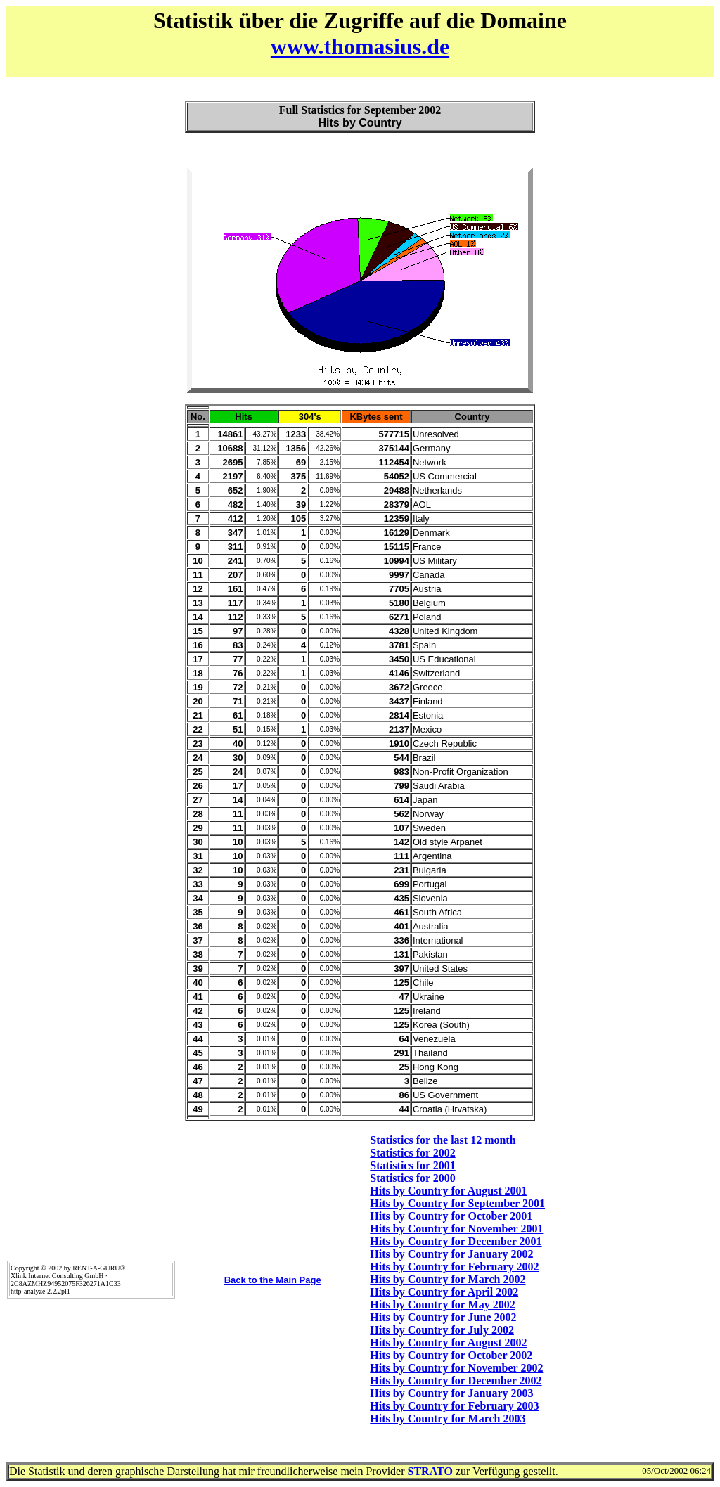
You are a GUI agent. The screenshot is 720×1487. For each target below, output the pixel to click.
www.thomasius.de (360, 46)
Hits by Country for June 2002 (443, 1317)
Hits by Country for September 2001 (457, 1203)
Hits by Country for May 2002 (442, 1305)
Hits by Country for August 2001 (448, 1191)
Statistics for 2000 (412, 1178)
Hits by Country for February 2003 (454, 1406)
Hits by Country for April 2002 (444, 1292)
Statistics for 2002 (412, 1153)
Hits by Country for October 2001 (451, 1216)
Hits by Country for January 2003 (451, 1393)
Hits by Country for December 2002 (455, 1380)
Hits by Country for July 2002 (442, 1330)
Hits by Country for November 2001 (456, 1229)
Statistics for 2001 (412, 1165)
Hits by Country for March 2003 (447, 1418)
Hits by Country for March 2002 (447, 1279)
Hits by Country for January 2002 (451, 1254)
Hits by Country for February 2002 (454, 1267)
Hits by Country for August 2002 (448, 1342)
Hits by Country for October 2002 (451, 1355)
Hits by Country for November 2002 (456, 1368)
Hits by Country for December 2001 (455, 1241)
